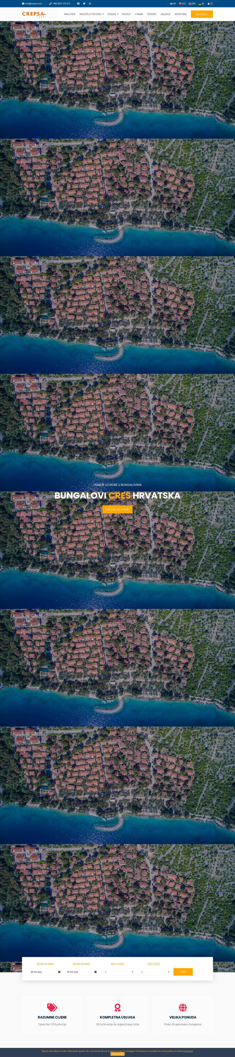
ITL (210, 3)
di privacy (188, 1051)
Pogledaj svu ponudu (117, 509)
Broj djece (154, 964)
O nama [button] (139, 14)
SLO (182, 3)
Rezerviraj (202, 14)
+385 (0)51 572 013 (59, 3)
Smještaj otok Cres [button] (92, 14)
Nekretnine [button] (181, 14)
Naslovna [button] (70, 14)
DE (201, 3)
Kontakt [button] (152, 14)
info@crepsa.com (32, 3)
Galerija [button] (166, 14)
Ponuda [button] (113, 14)
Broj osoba (117, 964)
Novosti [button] (127, 14)
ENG (192, 3)
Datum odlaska (81, 964)
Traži (183, 972)
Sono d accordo (117, 1054)
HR (173, 3)
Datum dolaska (45, 964)
